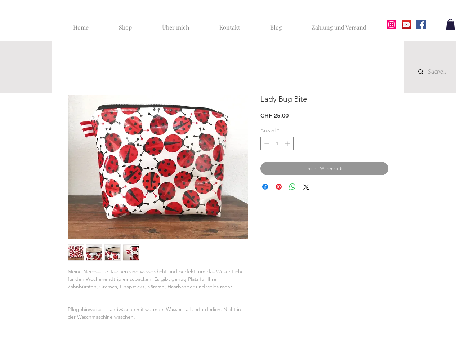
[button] (450, 24)
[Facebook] (421, 24)
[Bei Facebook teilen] (265, 186)
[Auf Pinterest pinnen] (278, 186)
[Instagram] (391, 24)
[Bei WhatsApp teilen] (292, 186)
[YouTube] (406, 24)
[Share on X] (306, 186)
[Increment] (287, 143)
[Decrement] (266, 143)
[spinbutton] (277, 143)
